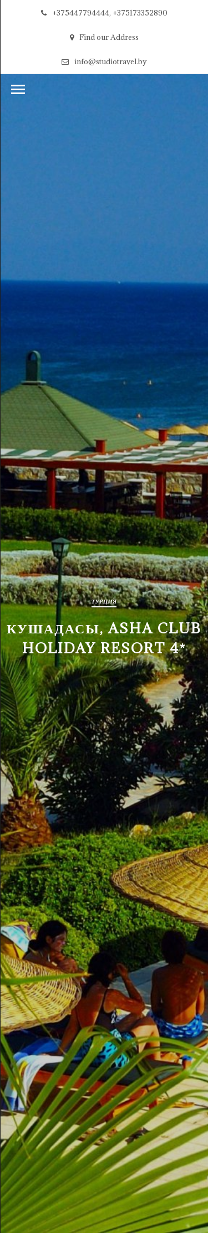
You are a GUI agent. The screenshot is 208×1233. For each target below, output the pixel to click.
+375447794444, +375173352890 (104, 13)
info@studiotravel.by (104, 61)
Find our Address (104, 37)
